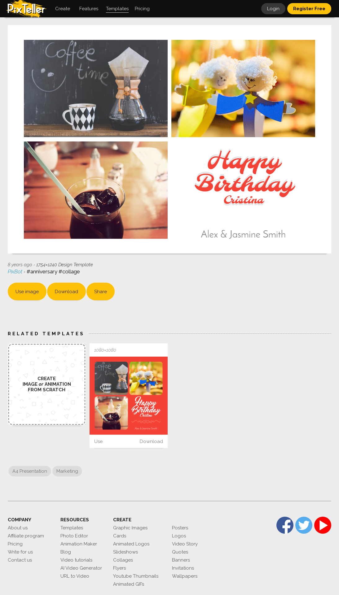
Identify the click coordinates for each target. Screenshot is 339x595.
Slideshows (125, 552)
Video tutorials (76, 560)
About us (18, 528)
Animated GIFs (128, 584)
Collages (123, 560)
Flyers (119, 568)
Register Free (309, 8)
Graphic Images (130, 528)
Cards (119, 536)
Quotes (180, 552)
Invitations (183, 568)
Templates (71, 528)
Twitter (303, 525)
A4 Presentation (29, 471)
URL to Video (74, 576)
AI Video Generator (81, 568)
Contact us (20, 560)
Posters (180, 528)
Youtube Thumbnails (135, 576)
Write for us (20, 552)
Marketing (67, 471)
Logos (179, 536)
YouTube (322, 525)
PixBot (16, 271)
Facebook (284, 525)
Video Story (185, 544)
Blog (65, 552)
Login (273, 8)
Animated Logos (131, 544)
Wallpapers (184, 576)
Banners (181, 560)
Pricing (15, 544)
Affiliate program (26, 536)
